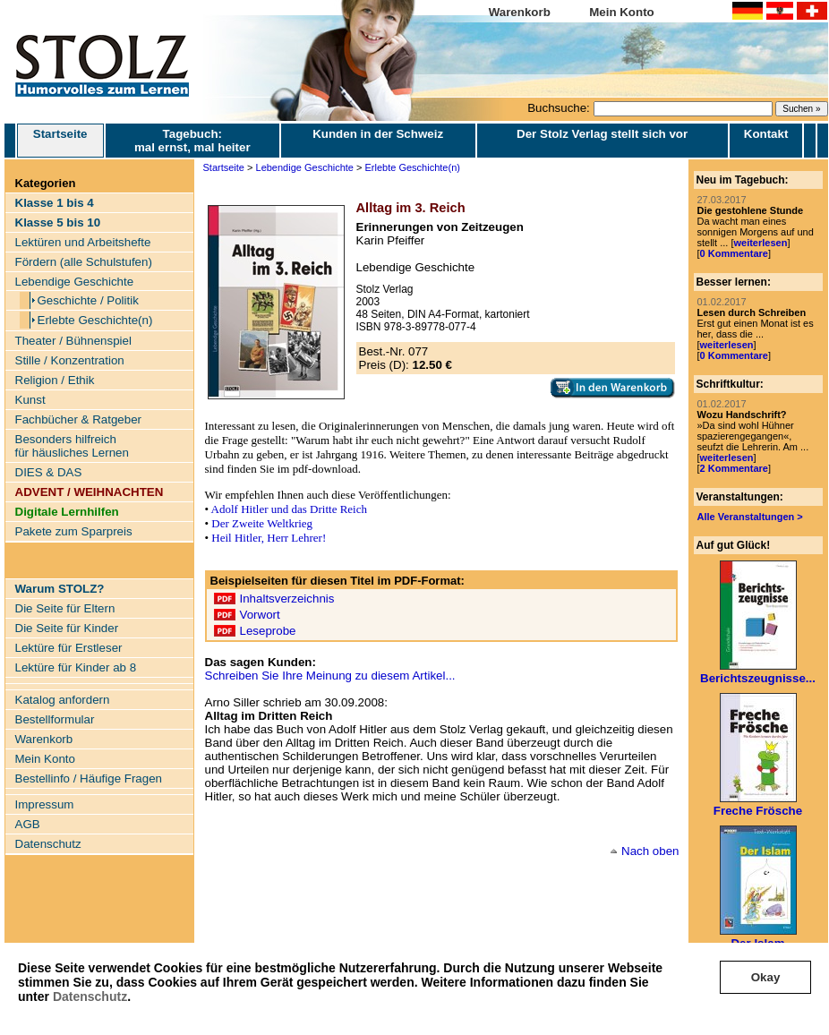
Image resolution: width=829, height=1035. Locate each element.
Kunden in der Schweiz (377, 134)
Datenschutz (90, 996)
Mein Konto (621, 12)
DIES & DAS (48, 472)
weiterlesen (760, 242)
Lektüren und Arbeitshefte (83, 242)
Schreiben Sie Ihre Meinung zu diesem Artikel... (330, 675)
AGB (27, 824)
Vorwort (260, 614)
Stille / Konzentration (69, 360)
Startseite (60, 140)
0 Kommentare (734, 253)
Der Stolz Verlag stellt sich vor (602, 134)
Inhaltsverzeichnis (287, 598)
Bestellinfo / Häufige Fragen (88, 778)
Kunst (30, 399)
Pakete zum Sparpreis (73, 531)
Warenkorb (520, 12)
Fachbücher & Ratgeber (78, 419)
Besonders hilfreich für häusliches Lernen (72, 445)
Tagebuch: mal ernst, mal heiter (192, 140)
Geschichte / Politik (88, 300)
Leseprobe (268, 630)
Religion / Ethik (55, 380)
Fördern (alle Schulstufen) (83, 262)
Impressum (44, 804)
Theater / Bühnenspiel (73, 340)
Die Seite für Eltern (65, 608)
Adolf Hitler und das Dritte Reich (289, 509)
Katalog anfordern (62, 699)
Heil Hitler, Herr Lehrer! (268, 537)
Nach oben (650, 851)
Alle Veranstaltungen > (750, 516)
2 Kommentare (734, 468)
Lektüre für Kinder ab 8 (76, 667)
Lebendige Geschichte (74, 281)
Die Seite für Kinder (67, 628)
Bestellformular (55, 719)
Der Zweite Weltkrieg (261, 523)
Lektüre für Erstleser (69, 647)
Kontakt (766, 134)
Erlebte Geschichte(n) (95, 320)
